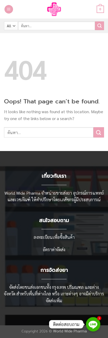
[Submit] (99, 25)
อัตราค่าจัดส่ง (54, 249)
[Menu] (9, 9)
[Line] (93, 324)
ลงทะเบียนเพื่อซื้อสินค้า (54, 237)
